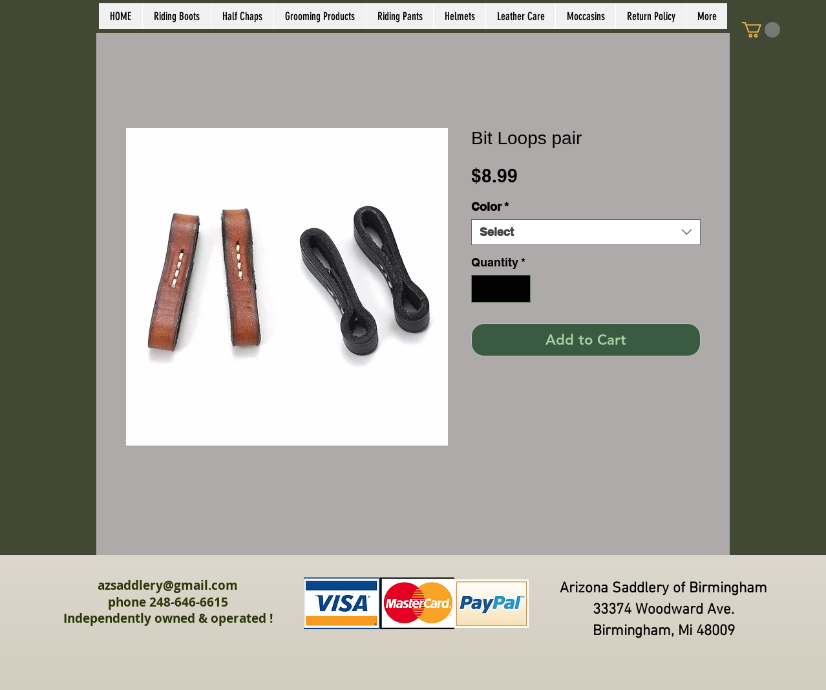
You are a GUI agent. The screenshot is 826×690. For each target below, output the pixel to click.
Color (490, 206)
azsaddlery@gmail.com (168, 585)
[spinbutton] (501, 288)
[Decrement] (483, 288)
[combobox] (586, 232)
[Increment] (519, 288)
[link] (761, 30)
